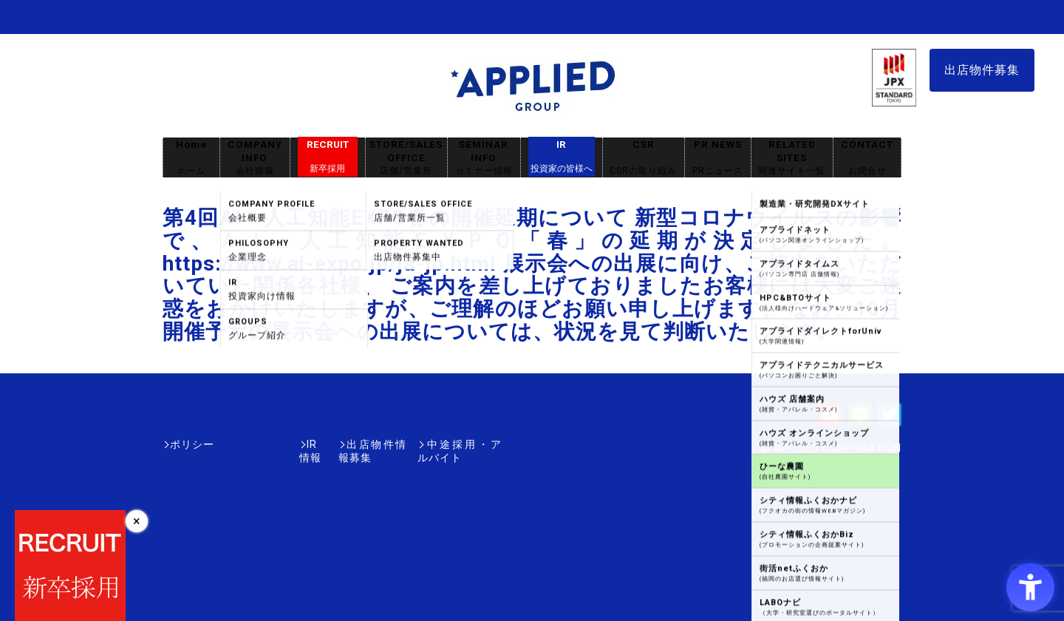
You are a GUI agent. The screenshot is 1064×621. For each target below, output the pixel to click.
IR (562, 156)
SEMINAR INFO (484, 157)
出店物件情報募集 (328, 444)
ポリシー (192, 444)
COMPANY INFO (255, 157)
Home (191, 157)
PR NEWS (717, 157)
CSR (643, 157)
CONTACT (867, 157)
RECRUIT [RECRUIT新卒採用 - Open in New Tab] (328, 156)
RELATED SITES (792, 157)
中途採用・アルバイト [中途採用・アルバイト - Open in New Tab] (446, 444)
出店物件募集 (982, 70)
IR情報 (249, 444)
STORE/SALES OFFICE (406, 157)
